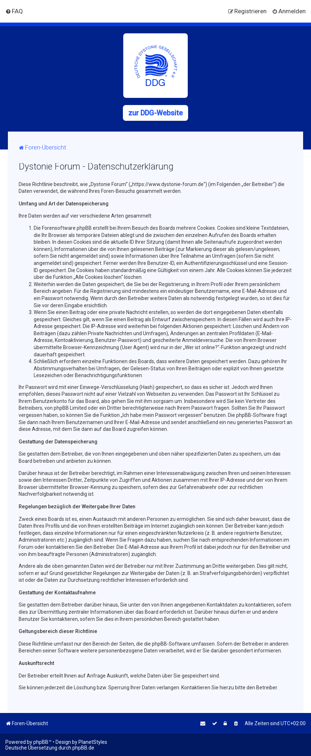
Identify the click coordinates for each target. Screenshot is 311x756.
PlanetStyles (92, 742)
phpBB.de (83, 748)
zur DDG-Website (155, 113)
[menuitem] (14, 11)
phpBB (40, 742)
